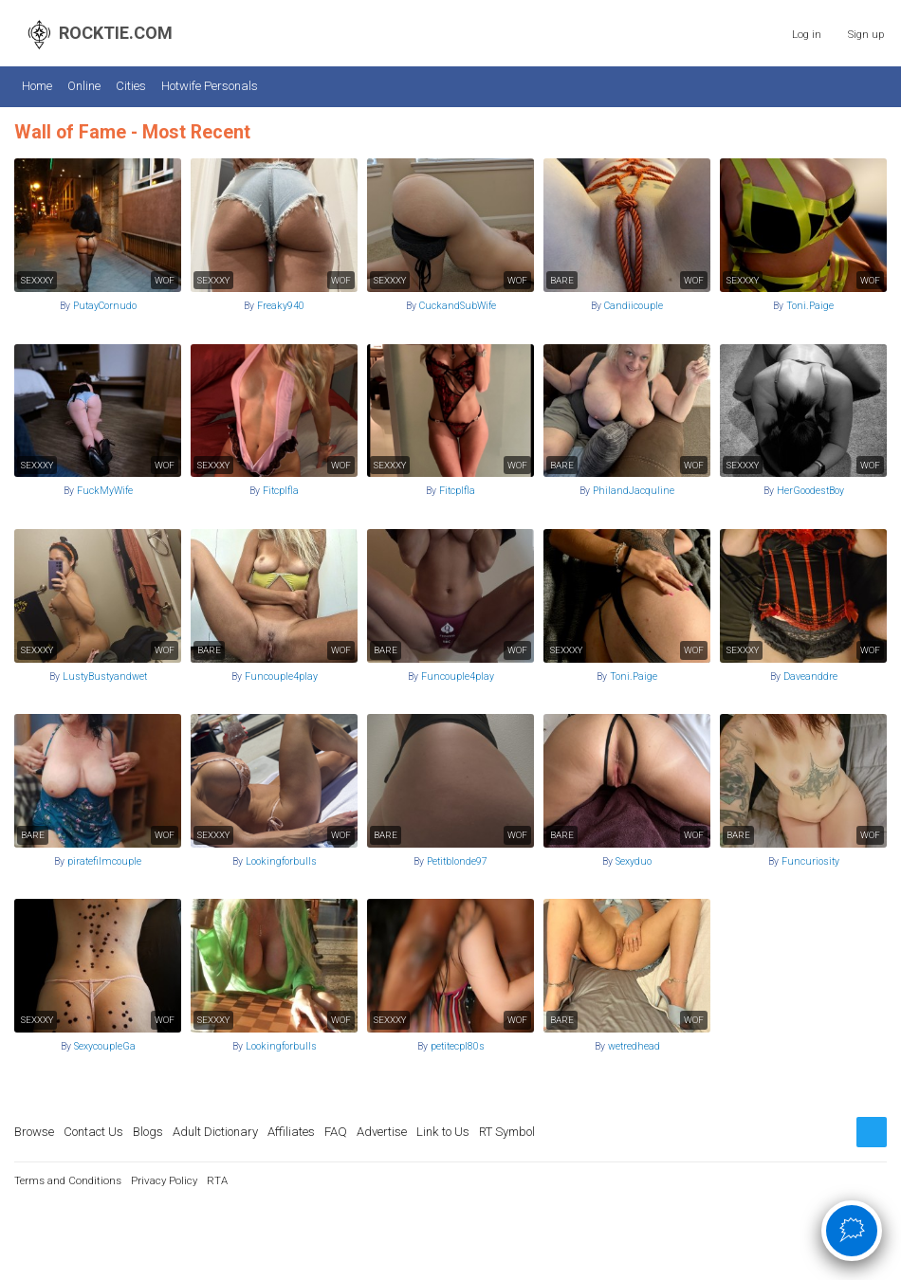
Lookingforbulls (281, 861)
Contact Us (93, 1132)
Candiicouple (633, 306)
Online (84, 86)
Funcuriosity (810, 861)
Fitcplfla (281, 491)
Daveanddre (810, 676)
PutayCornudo (105, 306)
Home (37, 86)
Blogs (148, 1132)
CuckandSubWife (457, 306)
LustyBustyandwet (105, 676)
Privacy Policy (164, 1180)
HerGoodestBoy (810, 491)
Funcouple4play (281, 676)
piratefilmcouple (104, 861)
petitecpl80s (458, 1046)
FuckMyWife (105, 491)
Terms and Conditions (67, 1180)
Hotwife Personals (209, 86)
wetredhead (634, 1046)
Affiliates (291, 1132)
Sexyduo (634, 861)
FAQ (335, 1132)
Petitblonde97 (457, 861)
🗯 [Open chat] (852, 1230)
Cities (131, 86)
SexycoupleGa (105, 1046)
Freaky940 (280, 306)
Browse (34, 1132)
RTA (217, 1180)
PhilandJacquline (633, 491)
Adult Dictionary (215, 1132)
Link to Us (442, 1132)
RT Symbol (507, 1132)
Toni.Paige (810, 306)
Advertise (382, 1132)
